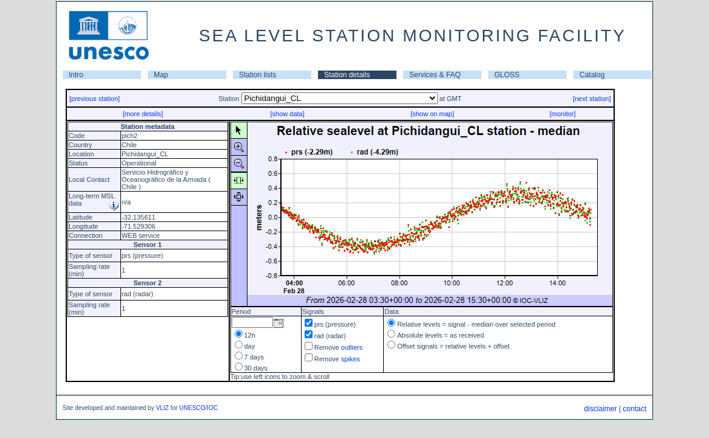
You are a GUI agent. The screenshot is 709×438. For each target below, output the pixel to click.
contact (634, 409)
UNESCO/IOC (198, 408)
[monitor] (563, 113)
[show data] (287, 113)
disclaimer (600, 409)
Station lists (257, 75)
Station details (347, 75)
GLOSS (506, 75)
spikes (350, 359)
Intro (76, 75)
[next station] (591, 98)
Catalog (591, 75)
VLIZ (162, 408)
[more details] (143, 113)
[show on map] (432, 113)
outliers (351, 347)
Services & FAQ (435, 75)
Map (161, 75)
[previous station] (94, 98)
